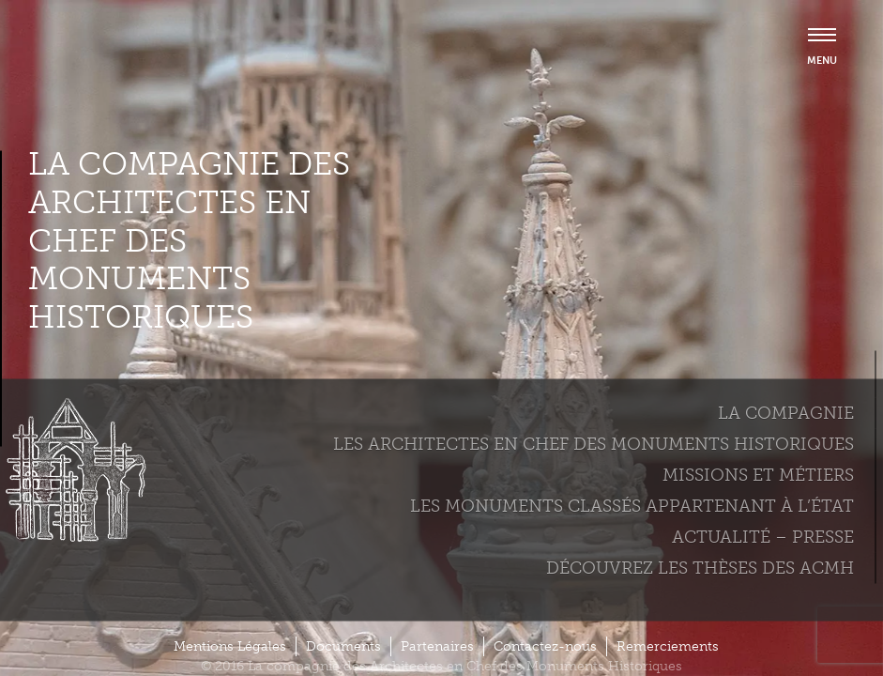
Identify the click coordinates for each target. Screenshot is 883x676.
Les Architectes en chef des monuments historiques (593, 443)
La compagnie (786, 412)
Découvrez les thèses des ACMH (700, 567)
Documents (343, 646)
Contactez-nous (545, 646)
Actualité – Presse (763, 536)
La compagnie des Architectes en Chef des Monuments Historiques (189, 241)
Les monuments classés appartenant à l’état (632, 505)
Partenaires (437, 646)
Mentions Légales (230, 646)
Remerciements (668, 646)
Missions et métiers (758, 474)
